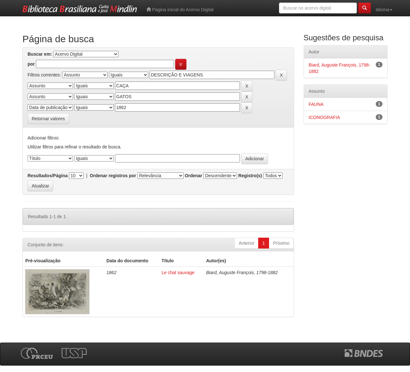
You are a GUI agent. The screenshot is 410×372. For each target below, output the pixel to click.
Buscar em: (40, 54)
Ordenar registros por (113, 175)
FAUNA (316, 104)
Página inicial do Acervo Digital (179, 9)
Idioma (384, 9)
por (31, 64)
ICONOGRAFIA (324, 117)
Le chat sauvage (177, 272)
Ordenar (193, 175)
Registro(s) (250, 175)
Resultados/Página (48, 175)
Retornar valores (48, 118)
